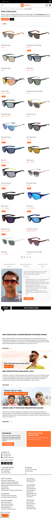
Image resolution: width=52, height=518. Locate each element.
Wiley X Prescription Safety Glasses (10, 482)
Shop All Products (5, 9)
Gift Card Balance (5, 471)
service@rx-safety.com (7, 457)
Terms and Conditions (31, 469)
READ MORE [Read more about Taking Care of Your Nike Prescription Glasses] (6, 421)
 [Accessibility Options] (50, 2)
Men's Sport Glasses (6, 502)
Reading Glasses (31, 507)
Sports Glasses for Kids (7, 505)
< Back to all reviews (5, 512)
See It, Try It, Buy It (6, 473)
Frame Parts (30, 496)
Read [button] (3, 19)
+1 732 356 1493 (6, 455)
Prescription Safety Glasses (8, 480)
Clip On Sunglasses (31, 495)
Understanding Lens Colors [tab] (9, 265)
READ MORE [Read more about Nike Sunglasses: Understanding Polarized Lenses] (6, 348)
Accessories (31, 485)
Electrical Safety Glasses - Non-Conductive (11, 485)
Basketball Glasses (31, 480)
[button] (46, 5)
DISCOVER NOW (8, 444)
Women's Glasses (31, 503)
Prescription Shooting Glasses (8, 495)
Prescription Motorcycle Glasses (9, 497)
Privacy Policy (29, 471)
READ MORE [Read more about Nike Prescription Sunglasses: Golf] (6, 385)
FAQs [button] (12, 19)
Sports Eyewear (6, 501)
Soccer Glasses (30, 478)
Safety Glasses (6, 478)
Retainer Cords (30, 487)
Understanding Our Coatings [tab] (26, 265)
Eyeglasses (30, 500)
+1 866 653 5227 (5, 1)
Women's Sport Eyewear (7, 504)
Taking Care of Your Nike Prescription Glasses (22, 408)
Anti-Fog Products (31, 490)
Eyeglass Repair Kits (32, 493)
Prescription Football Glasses (8, 509)
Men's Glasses (30, 502)
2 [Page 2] (24, 257)
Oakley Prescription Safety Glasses (9, 483)
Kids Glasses (30, 505)
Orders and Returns (6, 469)
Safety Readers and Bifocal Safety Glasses (11, 490)
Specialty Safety (5, 488)
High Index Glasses (31, 508)
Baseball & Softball (6, 507)
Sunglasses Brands (19, 9)
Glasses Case (30, 492)
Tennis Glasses (30, 481)
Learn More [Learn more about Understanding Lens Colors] (28, 298)
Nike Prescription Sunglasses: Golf (18, 371)
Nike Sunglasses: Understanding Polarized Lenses (24, 335)
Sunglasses (12, 9)
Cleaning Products (31, 488)
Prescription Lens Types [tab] (42, 265)
